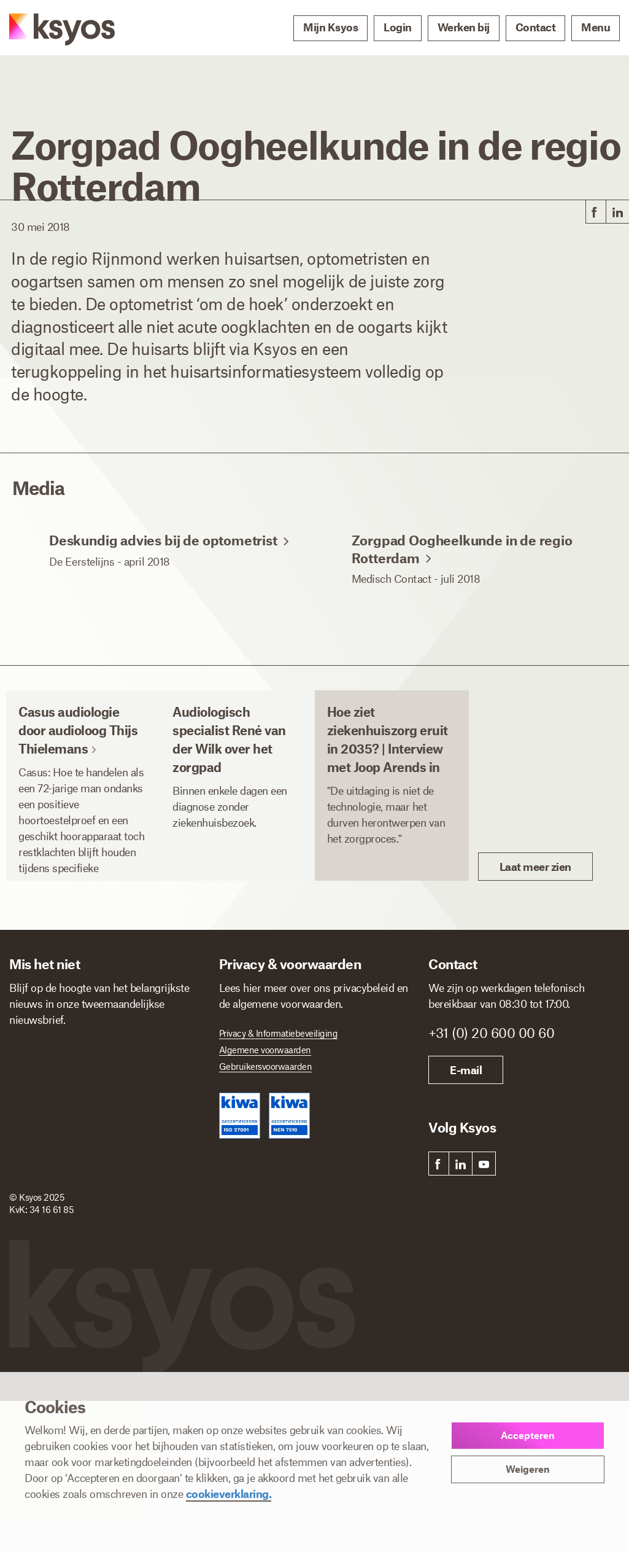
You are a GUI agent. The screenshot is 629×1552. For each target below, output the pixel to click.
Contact (535, 27)
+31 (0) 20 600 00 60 (491, 1032)
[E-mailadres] (105, 1120)
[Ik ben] (109, 1172)
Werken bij (464, 27)
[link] (594, 212)
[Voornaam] (54, 1068)
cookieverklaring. (229, 1493)
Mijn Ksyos (330, 27)
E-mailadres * (40, 1102)
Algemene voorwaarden (265, 1049)
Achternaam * (142, 1049)
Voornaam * (36, 1049)
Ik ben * (27, 1155)
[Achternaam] (156, 1068)
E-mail (466, 1070)
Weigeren (528, 1469)
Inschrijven (54, 1217)
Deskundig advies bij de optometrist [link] (169, 558)
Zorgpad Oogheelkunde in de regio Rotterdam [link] (462, 567)
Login (398, 27)
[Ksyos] (49, 28)
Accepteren (528, 1435)
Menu (595, 27)
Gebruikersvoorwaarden (265, 1066)
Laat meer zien (535, 866)
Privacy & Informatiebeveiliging (278, 1033)
